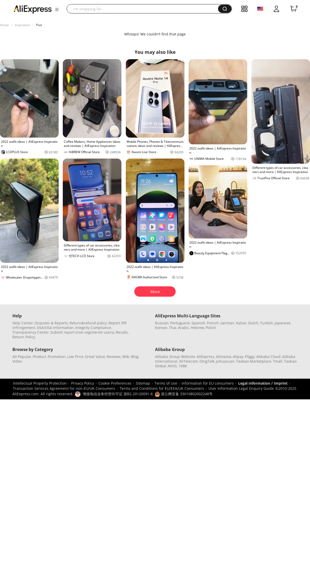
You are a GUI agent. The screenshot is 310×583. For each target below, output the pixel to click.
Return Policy (23, 336)
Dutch (253, 322)
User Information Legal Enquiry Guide (241, 388)
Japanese (282, 322)
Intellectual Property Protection (40, 383)
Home (4, 25)
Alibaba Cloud (268, 356)
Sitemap (143, 383)
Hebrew (197, 327)
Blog (134, 356)
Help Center (22, 322)
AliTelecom (188, 361)
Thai (172, 327)
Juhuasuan (225, 361)
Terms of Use (165, 383)
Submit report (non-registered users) (82, 332)
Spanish (198, 322)
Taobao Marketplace (253, 361)
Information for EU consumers (208, 383)
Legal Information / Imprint (263, 383)
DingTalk (206, 361)
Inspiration (22, 25)
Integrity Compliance (93, 327)
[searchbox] (144, 8)
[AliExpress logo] (32, 9)
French (213, 322)
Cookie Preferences (114, 383)
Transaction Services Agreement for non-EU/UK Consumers (64, 388)
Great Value (95, 356)
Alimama (223, 356)
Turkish (266, 322)
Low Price (75, 356)
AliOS (172, 365)
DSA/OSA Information (55, 327)
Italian (241, 322)
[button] (57, 9)
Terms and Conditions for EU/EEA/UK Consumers (162, 388)
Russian (162, 322)
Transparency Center (30, 332)
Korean (161, 327)
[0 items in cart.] (293, 9)
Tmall (277, 361)
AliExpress (205, 356)
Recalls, (122, 332)
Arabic (183, 327)
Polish (211, 327)
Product (39, 356)
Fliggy (250, 356)
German (227, 322)
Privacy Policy (82, 383)
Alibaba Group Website (175, 356)
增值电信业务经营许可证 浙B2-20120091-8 (118, 393)
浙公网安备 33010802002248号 (184, 393)
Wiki (125, 356)
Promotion (57, 356)
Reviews (114, 356)
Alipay (238, 356)
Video (17, 361)
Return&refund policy (88, 322)
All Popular (21, 356)
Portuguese (180, 322)
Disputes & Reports (51, 322)
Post (39, 25)
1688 (183, 365)
